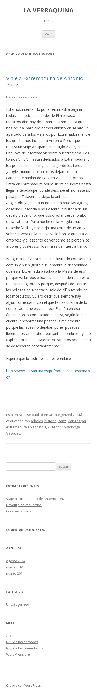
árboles (37, 420)
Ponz (62, 420)
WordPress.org (18, 654)
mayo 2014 (14, 567)
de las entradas (22, 641)
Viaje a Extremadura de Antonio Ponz (44, 81)
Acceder (12, 635)
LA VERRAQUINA (48, 10)
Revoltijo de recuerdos (24, 505)
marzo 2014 (15, 573)
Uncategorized (60, 414)
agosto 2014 (15, 561)
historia (50, 420)
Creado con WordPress (23, 685)
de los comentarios (24, 648)
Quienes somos (18, 511)
